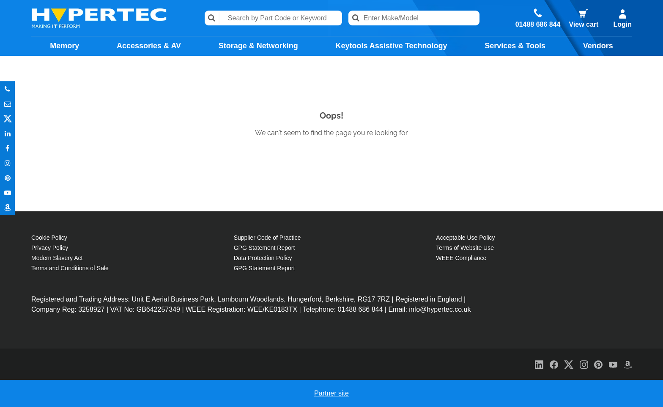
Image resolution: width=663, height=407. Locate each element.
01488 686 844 (538, 24)
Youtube (7, 192)
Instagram (7, 162)
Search (212, 18)
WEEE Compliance (461, 258)
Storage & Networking (258, 46)
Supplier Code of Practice (267, 237)
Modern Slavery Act (56, 258)
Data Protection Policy (263, 258)
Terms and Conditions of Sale (70, 268)
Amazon (7, 207)
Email (7, 103)
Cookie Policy (49, 237)
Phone (7, 88)
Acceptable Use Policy (465, 237)
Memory (64, 46)
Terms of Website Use (465, 247)
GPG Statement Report (264, 247)
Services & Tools (515, 46)
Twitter (7, 118)
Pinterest (7, 177)
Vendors (598, 46)
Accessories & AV (149, 46)
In (7, 133)
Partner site (331, 393)
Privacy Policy (49, 247)
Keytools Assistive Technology (391, 46)
